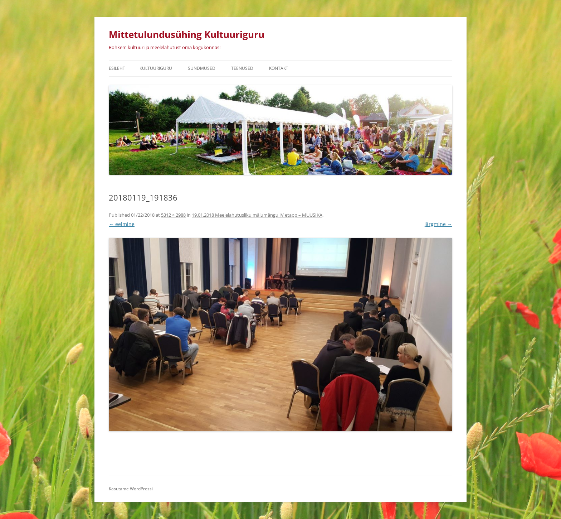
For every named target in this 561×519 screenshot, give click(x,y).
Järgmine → (438, 224)
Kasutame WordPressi (131, 489)
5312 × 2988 (173, 215)
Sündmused (201, 68)
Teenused (242, 68)
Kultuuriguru (156, 68)
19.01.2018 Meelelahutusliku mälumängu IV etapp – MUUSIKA (257, 215)
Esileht (117, 68)
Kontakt (278, 68)
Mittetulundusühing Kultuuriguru (186, 34)
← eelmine (122, 224)
